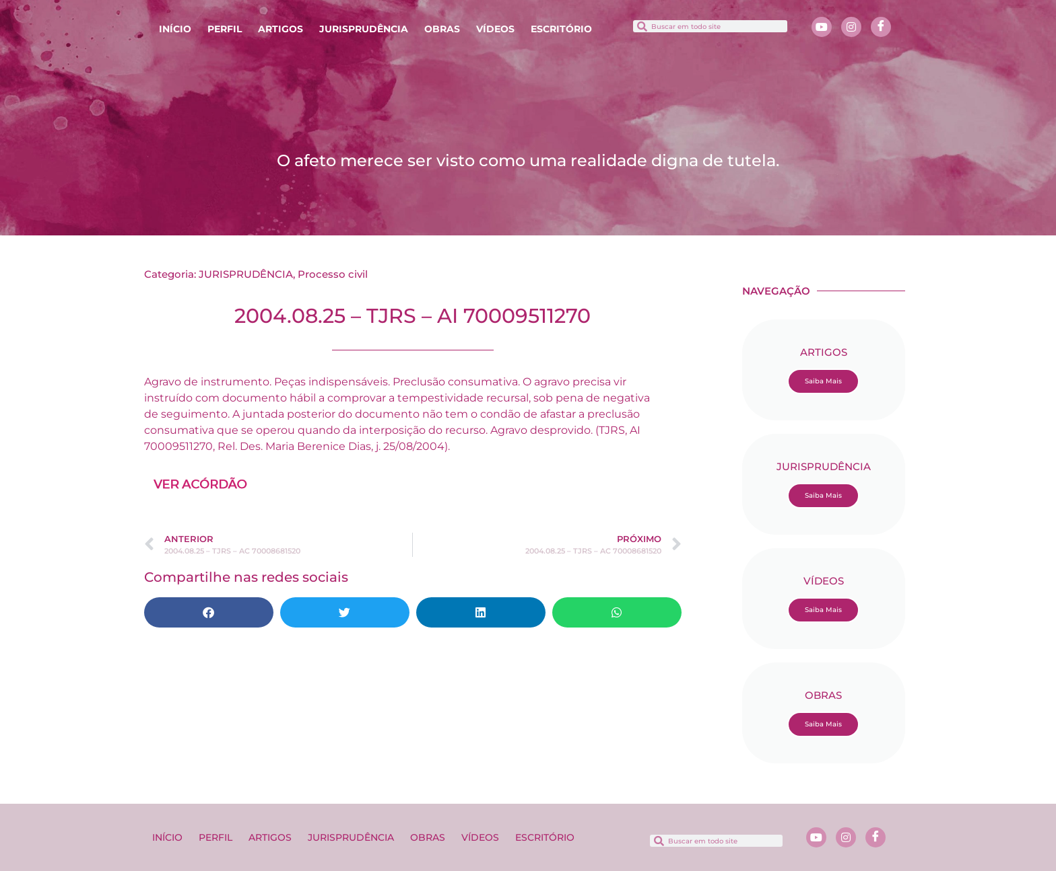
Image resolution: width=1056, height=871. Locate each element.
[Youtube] (822, 27)
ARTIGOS (280, 29)
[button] (208, 612)
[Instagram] (851, 27)
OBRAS (442, 29)
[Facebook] (881, 27)
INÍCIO (175, 29)
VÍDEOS (495, 29)
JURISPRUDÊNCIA (363, 29)
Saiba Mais (823, 381)
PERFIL (224, 29)
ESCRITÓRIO (561, 29)
